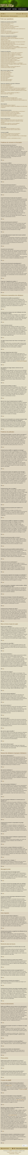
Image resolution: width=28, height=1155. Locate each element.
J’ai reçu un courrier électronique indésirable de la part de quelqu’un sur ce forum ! (14, 101)
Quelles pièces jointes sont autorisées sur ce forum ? (10, 128)
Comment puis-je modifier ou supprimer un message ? (11, 53)
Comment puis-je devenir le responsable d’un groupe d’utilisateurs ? (13, 89)
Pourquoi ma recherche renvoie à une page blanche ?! (11, 113)
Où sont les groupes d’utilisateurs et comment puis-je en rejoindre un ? (13, 88)
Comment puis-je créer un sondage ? (7, 56)
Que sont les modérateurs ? (6, 85)
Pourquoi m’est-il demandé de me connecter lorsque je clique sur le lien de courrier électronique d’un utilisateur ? (14, 48)
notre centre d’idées (20, 1099)
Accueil (3, 9)
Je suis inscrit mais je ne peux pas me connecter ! (10, 26)
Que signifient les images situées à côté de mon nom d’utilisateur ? (13, 44)
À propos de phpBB (23, 1089)
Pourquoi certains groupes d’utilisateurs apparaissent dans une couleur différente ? (14, 91)
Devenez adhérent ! (22, 9)
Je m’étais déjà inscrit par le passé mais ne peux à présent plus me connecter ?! (13, 29)
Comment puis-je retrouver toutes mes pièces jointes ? (11, 129)
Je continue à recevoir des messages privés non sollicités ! (11, 98)
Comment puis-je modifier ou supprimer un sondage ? (10, 58)
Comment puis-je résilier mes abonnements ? (9, 124)
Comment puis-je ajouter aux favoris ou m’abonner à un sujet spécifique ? (12, 122)
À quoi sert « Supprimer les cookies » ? (8, 33)
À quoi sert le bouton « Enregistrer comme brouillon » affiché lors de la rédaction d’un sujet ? (13, 65)
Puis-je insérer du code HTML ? (6, 72)
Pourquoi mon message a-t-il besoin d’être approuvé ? (11, 66)
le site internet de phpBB (21, 361)
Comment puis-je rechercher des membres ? (9, 114)
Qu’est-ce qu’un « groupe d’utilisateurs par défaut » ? (10, 92)
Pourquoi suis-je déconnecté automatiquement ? (9, 32)
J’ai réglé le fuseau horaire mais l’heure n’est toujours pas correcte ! (13, 41)
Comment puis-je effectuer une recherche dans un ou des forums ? (13, 111)
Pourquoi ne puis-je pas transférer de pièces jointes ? (10, 60)
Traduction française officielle (12, 1152)
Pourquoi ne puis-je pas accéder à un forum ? (9, 59)
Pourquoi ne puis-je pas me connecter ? (8, 27)
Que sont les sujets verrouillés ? (6, 79)
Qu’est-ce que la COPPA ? (5, 24)
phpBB (10, 1150)
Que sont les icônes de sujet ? (6, 80)
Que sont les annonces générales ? (7, 76)
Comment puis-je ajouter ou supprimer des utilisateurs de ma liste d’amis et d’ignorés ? (14, 107)
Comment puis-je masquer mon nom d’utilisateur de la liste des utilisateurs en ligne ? (12, 39)
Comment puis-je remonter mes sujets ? (8, 67)
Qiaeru (20, 1152)
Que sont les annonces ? (5, 77)
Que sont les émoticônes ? (5, 73)
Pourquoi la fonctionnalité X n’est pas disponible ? (10, 134)
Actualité (8, 9)
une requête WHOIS (13, 1115)
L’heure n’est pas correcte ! (6, 40)
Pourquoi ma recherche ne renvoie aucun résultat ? (10, 112)
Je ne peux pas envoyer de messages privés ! (9, 97)
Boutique (14, 9)
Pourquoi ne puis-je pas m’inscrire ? (7, 25)
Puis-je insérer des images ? (6, 74)
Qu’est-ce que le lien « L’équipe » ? (7, 93)
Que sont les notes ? (4, 78)
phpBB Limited (9, 1085)
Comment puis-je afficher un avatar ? (7, 45)
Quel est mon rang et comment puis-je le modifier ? (10, 46)
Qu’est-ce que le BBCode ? (6, 71)
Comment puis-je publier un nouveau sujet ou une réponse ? (12, 52)
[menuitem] (3, 14)
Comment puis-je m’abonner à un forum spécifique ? (10, 123)
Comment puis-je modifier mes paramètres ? (9, 37)
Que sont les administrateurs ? (6, 84)
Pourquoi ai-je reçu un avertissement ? (8, 61)
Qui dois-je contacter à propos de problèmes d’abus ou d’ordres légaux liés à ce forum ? (14, 136)
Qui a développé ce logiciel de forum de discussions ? (10, 133)
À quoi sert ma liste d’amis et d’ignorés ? (8, 105)
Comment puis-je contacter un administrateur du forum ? (11, 138)
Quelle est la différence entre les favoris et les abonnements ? (12, 119)
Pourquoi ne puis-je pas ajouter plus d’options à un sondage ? (12, 57)
